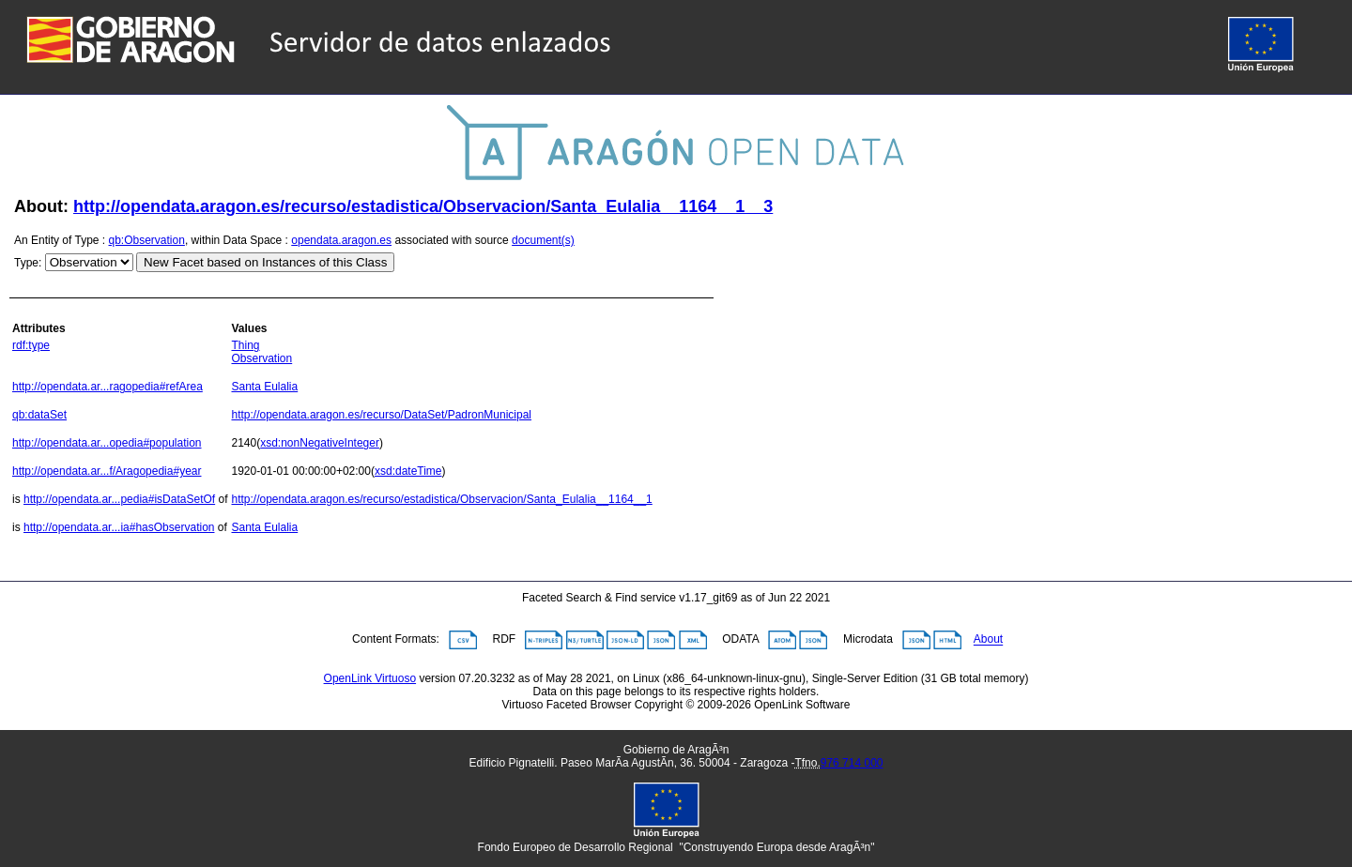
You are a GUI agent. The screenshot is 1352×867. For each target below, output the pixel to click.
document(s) (543, 240)
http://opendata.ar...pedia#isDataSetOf (119, 499)
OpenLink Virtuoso (370, 678)
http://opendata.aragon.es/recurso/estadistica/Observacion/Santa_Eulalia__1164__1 (441, 499)
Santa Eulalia (264, 386)
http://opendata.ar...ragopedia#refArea (107, 386)
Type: (27, 262)
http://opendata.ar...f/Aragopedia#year (106, 471)
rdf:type (31, 345)
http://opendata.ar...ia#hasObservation (118, 527)
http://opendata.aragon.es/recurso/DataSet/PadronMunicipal (381, 414)
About (988, 639)
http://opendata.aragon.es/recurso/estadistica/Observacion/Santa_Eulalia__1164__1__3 (423, 206)
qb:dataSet (39, 414)
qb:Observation (147, 240)
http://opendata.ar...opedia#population (107, 442)
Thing (245, 345)
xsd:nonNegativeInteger (319, 442)
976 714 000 (852, 762)
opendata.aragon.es (341, 240)
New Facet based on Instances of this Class (265, 262)
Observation (261, 358)
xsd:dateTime (408, 471)
